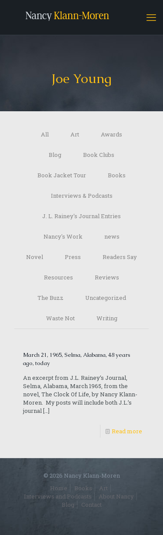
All (45, 134)
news (112, 236)
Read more (127, 431)
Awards (111, 134)
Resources (58, 277)
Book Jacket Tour (61, 175)
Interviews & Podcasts (82, 195)
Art (74, 134)
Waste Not (60, 318)
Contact (91, 504)
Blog (55, 155)
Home (58, 488)
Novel (34, 257)
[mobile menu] (151, 17)
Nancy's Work (63, 236)
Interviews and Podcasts (58, 496)
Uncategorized (105, 298)
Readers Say (120, 257)
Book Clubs (98, 155)
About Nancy (116, 496)
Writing (106, 318)
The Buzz (50, 298)
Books (117, 175)
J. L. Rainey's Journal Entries (81, 216)
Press (73, 257)
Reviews (107, 277)
